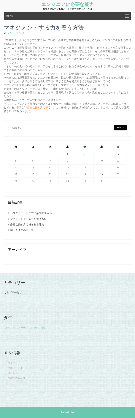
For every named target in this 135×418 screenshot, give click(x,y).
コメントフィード (17, 372)
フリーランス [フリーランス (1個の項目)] (23, 327)
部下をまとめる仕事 (22, 230)
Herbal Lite (67, 412)
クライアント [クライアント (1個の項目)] (10, 327)
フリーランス (16, 33)
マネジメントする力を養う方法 (28, 218)
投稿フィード (15, 367)
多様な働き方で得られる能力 (27, 224)
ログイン (12, 363)
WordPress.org (16, 377)
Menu (9, 16)
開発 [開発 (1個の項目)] (43, 327)
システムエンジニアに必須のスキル (31, 213)
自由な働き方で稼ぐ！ (40, 107)
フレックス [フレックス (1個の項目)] (35, 327)
